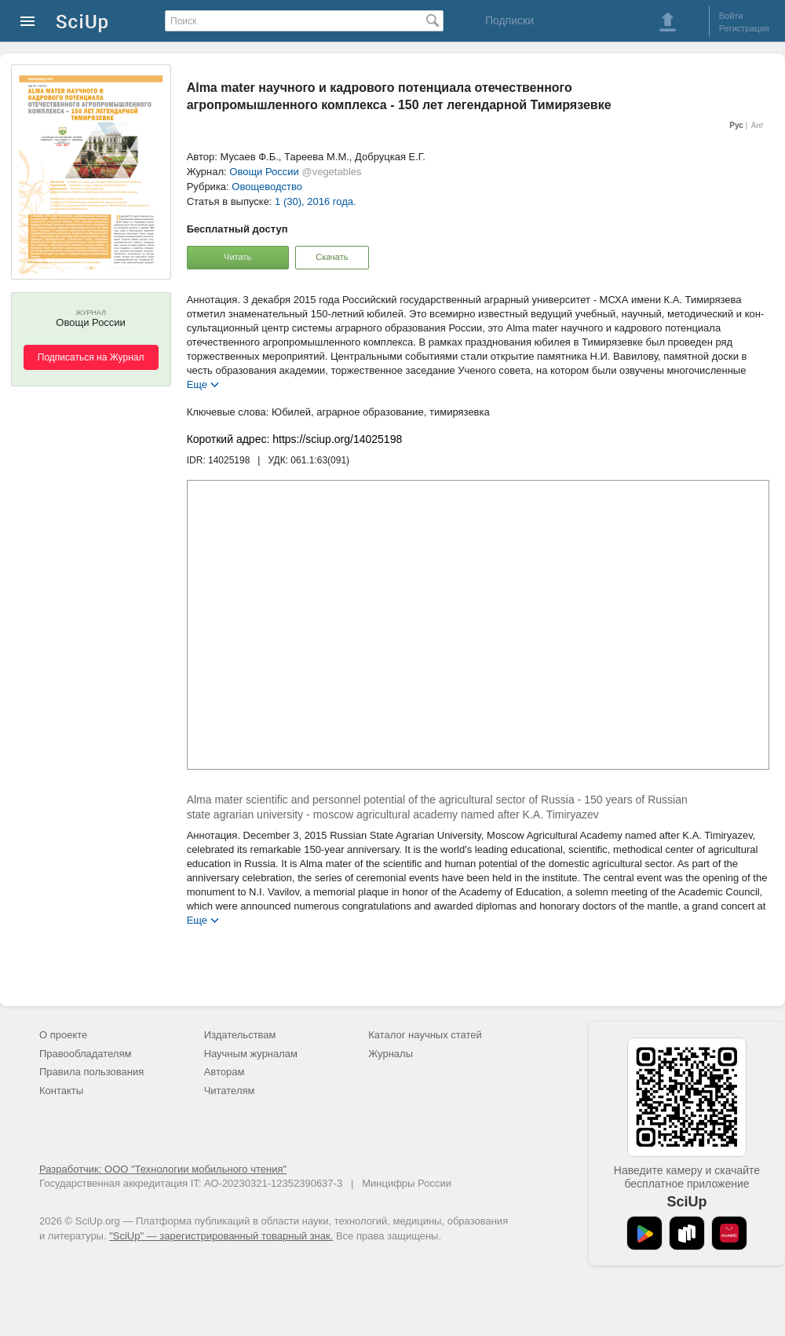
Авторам (224, 1072)
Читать (237, 257)
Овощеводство (267, 186)
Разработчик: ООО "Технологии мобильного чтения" (163, 1169)
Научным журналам (251, 1054)
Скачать (332, 257)
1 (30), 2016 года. (315, 201)
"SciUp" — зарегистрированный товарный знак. (221, 1236)
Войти (731, 15)
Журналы (390, 1054)
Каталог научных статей (425, 1035)
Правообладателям (85, 1054)
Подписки (509, 20)
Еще (197, 384)
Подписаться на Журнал (91, 357)
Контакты (61, 1090)
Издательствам (240, 1035)
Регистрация (744, 28)
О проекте (63, 1035)
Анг (757, 125)
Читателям (229, 1090)
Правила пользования (91, 1072)
